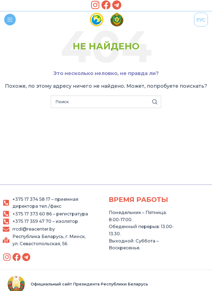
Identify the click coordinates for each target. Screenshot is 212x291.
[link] (95, 5)
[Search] (106, 101)
